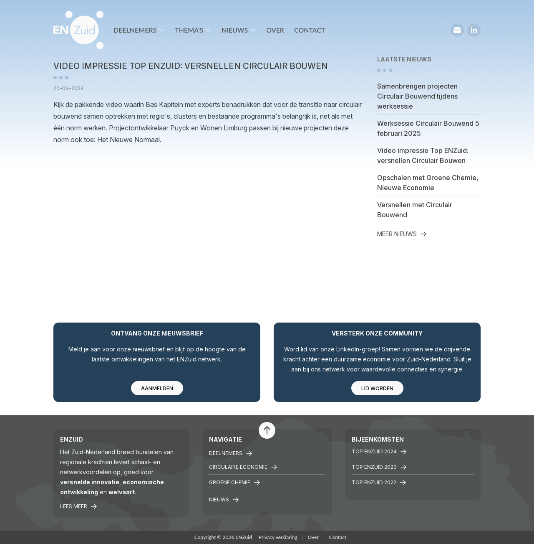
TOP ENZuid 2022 (379, 482)
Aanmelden (157, 388)
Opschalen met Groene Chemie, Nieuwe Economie (428, 182)
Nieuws (239, 30)
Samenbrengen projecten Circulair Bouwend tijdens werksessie (417, 96)
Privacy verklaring (278, 537)
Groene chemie (234, 482)
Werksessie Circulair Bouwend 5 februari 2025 (428, 128)
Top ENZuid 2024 (379, 451)
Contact (309, 30)
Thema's (193, 30)
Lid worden (377, 388)
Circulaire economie (243, 467)
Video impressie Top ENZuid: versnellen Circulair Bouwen (423, 155)
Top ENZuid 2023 (379, 467)
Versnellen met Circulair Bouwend (414, 210)
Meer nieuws (402, 233)
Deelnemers (139, 30)
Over (275, 30)
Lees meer (78, 506)
